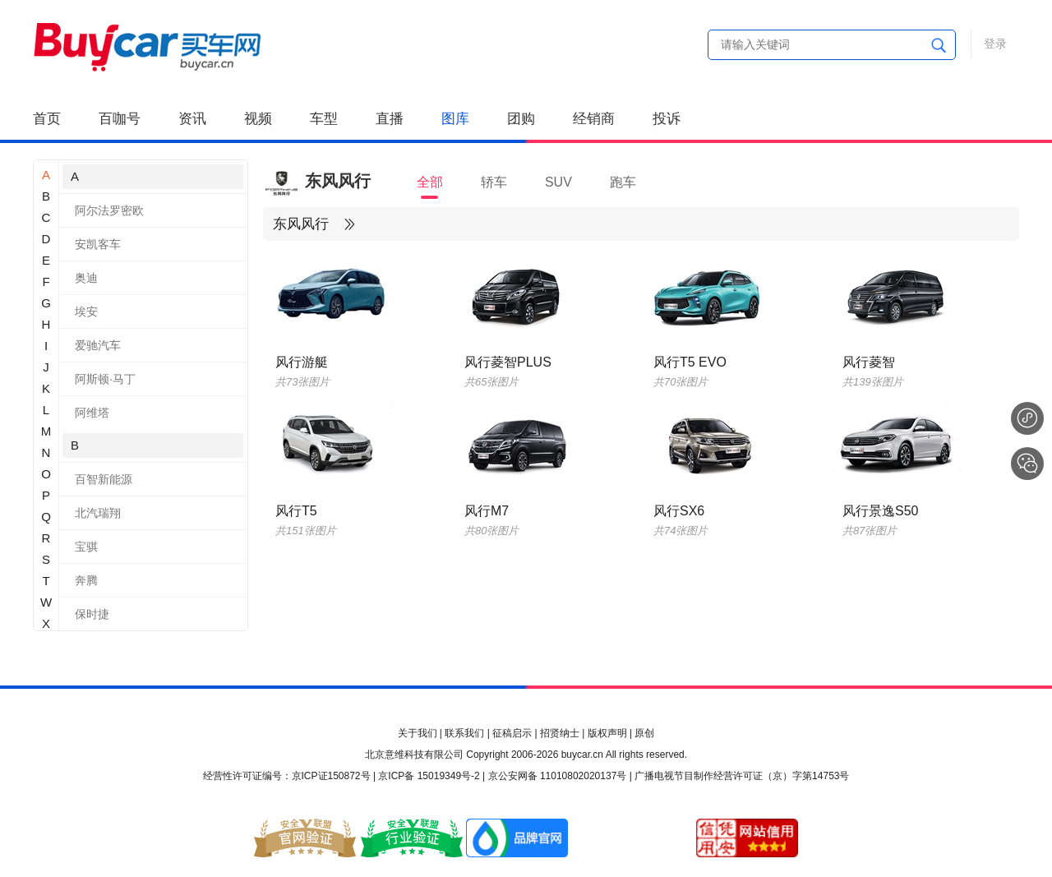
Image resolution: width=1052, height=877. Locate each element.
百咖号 (120, 119)
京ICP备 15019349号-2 (428, 776)
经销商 (594, 119)
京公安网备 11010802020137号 (557, 776)
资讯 (192, 119)
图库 (455, 119)
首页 (47, 119)
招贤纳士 (559, 733)
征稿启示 (512, 733)
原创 (644, 733)
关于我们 (417, 733)
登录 (995, 43)
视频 (258, 119)
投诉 (667, 119)
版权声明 (607, 733)
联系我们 (464, 733)
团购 (521, 119)
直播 (390, 119)
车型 (324, 119)
